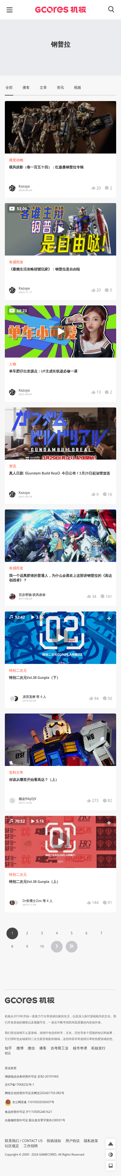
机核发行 (98, 1048)
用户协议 (73, 1140)
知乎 (8, 1048)
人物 (12, 364)
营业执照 (10, 1068)
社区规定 (12, 1146)
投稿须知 (54, 1140)
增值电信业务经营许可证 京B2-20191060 (31, 1076)
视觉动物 (16, 160)
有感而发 (16, 262)
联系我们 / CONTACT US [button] (24, 1140)
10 (42, 946)
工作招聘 (31, 1146)
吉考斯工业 (59, 1048)
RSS (8, 1053)
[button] (60, 638)
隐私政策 (91, 1140)
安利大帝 (16, 772)
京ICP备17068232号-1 (19, 1084)
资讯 (12, 466)
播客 (42, 1048)
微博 (20, 1048)
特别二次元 (18, 670)
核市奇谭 (80, 1048)
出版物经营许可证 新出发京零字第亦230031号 (35, 1120)
